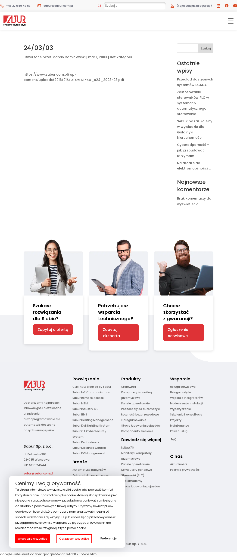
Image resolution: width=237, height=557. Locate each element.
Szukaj (205, 48)
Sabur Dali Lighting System (91, 426)
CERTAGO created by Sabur (91, 387)
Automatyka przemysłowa (91, 475)
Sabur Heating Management (92, 420)
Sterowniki (128, 387)
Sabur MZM (80, 403)
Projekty (175, 420)
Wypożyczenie (180, 409)
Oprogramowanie (133, 420)
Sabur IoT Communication (91, 392)
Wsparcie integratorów (186, 398)
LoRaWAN (127, 447)
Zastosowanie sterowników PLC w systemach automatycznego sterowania (193, 103)
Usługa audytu (180, 392)
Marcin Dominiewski (69, 57)
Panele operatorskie (135, 403)
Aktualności (178, 464)
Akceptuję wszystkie (32, 539)
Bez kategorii (121, 57)
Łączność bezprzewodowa (140, 414)
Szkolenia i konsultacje (186, 414)
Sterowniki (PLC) (132, 475)
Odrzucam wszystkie (74, 539)
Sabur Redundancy (85, 442)
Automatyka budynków (89, 470)
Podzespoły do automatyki (140, 409)
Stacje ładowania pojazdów (140, 426)
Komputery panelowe (136, 470)
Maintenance (179, 426)
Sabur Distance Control (89, 448)
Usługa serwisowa (183, 387)
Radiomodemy (131, 481)
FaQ (173, 439)
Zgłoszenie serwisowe (178, 333)
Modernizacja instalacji (186, 403)
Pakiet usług (178, 431)
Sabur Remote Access (88, 398)
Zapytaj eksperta (111, 333)
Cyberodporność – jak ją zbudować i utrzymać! (193, 150)
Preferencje (108, 538)
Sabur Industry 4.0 (85, 409)
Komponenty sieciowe (137, 431)
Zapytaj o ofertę (53, 329)
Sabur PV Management (88, 453)
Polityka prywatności (185, 470)
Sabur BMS (79, 414)
